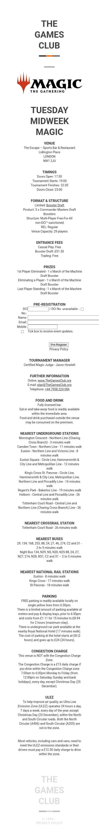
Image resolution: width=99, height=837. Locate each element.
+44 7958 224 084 (57, 389)
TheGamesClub (49, 35)
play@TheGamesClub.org (54, 385)
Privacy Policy (58, 349)
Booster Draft (55, 205)
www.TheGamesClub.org (54, 380)
